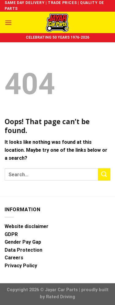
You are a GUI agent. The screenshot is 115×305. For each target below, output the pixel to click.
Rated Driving (60, 296)
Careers (14, 258)
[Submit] (104, 174)
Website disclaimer (26, 226)
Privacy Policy (21, 266)
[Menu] (8, 22)
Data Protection (23, 250)
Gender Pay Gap (23, 242)
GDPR (11, 234)
